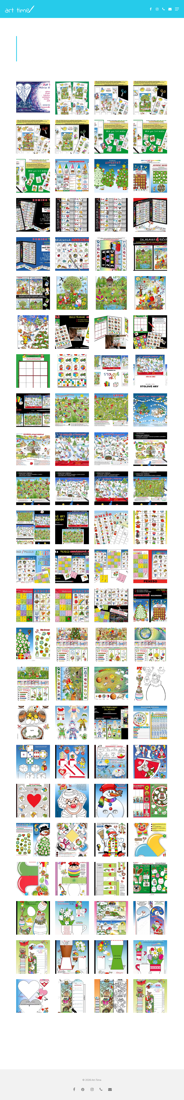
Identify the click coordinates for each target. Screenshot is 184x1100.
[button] (177, 9)
